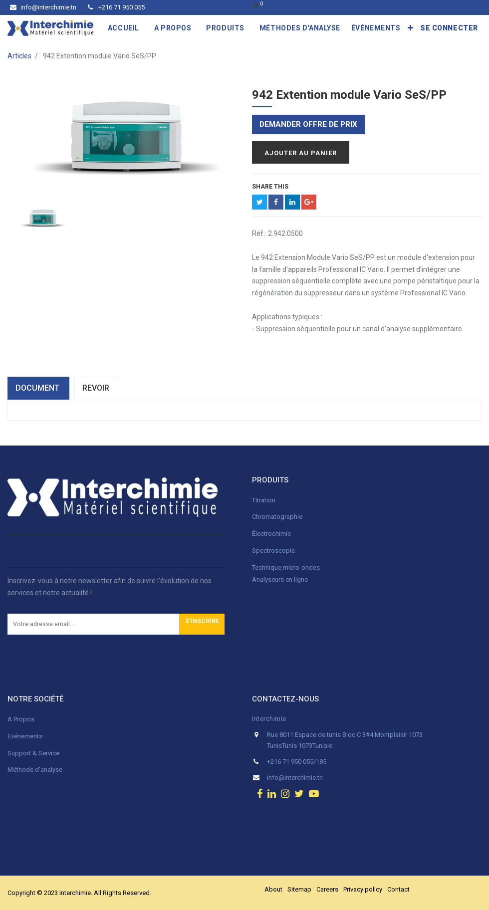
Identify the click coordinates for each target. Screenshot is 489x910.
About (273, 889)
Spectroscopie (273, 550)
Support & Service (33, 753)
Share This (270, 186)
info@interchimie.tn (43, 7)
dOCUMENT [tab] (38, 388)
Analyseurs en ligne (280, 579)
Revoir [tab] (95, 388)
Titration (263, 500)
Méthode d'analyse (34, 769)
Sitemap (299, 889)
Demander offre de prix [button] (308, 124)
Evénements (24, 736)
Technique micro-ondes (286, 567)
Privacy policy (362, 889)
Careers (327, 889)
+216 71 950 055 (116, 7)
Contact (398, 889)
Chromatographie (277, 516)
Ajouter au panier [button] (300, 153)
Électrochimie (271, 533)
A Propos (21, 719)
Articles (19, 56)
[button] (410, 27)
